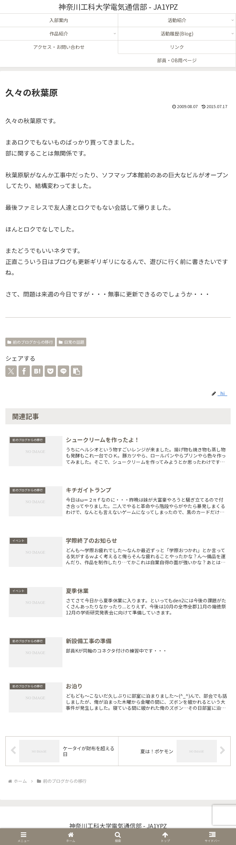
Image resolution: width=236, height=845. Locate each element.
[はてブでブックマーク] (37, 371)
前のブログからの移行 (30, 342)
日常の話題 (71, 342)
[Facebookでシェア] (24, 371)
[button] (76, 371)
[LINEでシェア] (63, 371)
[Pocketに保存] (50, 371)
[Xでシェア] (11, 371)
